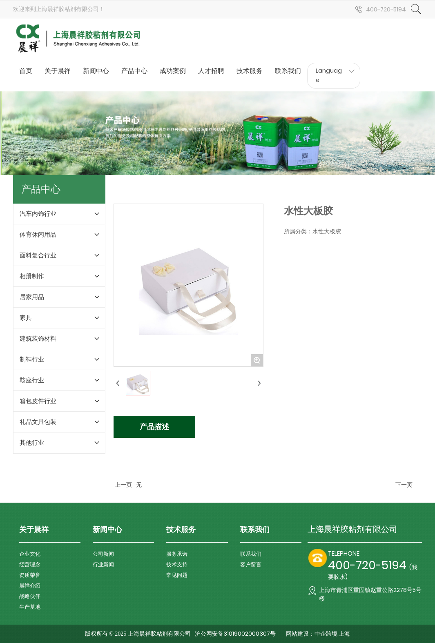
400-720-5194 (386, 9)
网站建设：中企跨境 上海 (318, 634)
